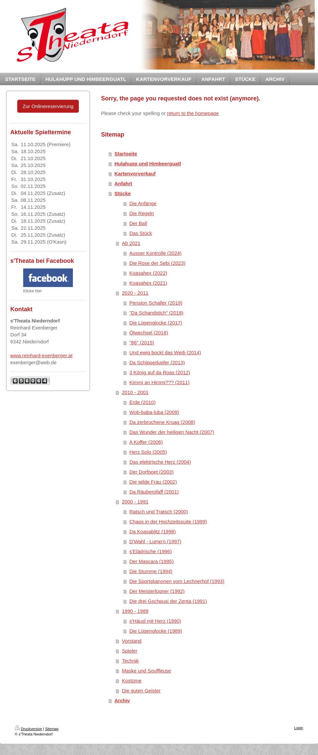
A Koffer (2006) (146, 442)
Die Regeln (142, 213)
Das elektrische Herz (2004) (160, 462)
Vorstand (131, 641)
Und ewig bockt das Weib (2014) (165, 352)
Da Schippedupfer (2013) (157, 362)
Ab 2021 (131, 243)
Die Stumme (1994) (151, 571)
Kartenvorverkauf (135, 173)
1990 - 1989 (135, 611)
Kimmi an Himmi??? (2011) (160, 382)
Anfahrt (123, 183)
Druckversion (28, 729)
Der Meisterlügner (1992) (157, 591)
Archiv (122, 700)
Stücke (123, 193)
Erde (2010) (143, 402)
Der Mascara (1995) (152, 561)
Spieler (129, 651)
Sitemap (51, 729)
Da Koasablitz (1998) (153, 531)
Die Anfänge (143, 203)
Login (298, 728)
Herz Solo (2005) (148, 452)
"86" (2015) (142, 342)
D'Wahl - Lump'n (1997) (156, 541)
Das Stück (141, 233)
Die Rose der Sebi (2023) (158, 263)
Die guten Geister (141, 690)
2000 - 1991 (135, 501)
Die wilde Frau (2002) (153, 482)
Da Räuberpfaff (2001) (154, 491)
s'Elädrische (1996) (151, 551)
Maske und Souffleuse (146, 670)
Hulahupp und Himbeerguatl (148, 163)
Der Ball (138, 223)
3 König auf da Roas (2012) (160, 372)
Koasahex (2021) (148, 283)
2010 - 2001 (135, 392)
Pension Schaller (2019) (156, 303)
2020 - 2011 (135, 293)
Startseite (126, 153)
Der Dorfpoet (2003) (152, 472)
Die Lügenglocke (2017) (156, 322)
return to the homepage (193, 113)
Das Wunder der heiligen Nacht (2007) (172, 432)
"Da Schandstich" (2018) (157, 313)
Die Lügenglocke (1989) (156, 631)
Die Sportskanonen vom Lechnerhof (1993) (177, 581)
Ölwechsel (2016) (149, 332)
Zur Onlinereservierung (48, 106)
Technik (130, 661)
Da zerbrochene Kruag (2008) (162, 422)
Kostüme (131, 680)
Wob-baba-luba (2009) (154, 412)
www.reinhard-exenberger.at (41, 355)
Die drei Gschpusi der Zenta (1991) (168, 601)
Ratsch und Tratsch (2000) (159, 511)
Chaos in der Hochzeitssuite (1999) (168, 521)
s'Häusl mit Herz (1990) (155, 621)
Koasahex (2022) (148, 273)
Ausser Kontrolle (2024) (156, 253)
